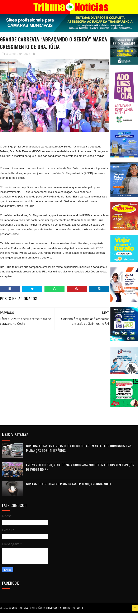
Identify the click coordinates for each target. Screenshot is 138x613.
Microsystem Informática (61, 607)
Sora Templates (20, 607)
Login (80, 607)
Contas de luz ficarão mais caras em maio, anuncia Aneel (68, 483)
